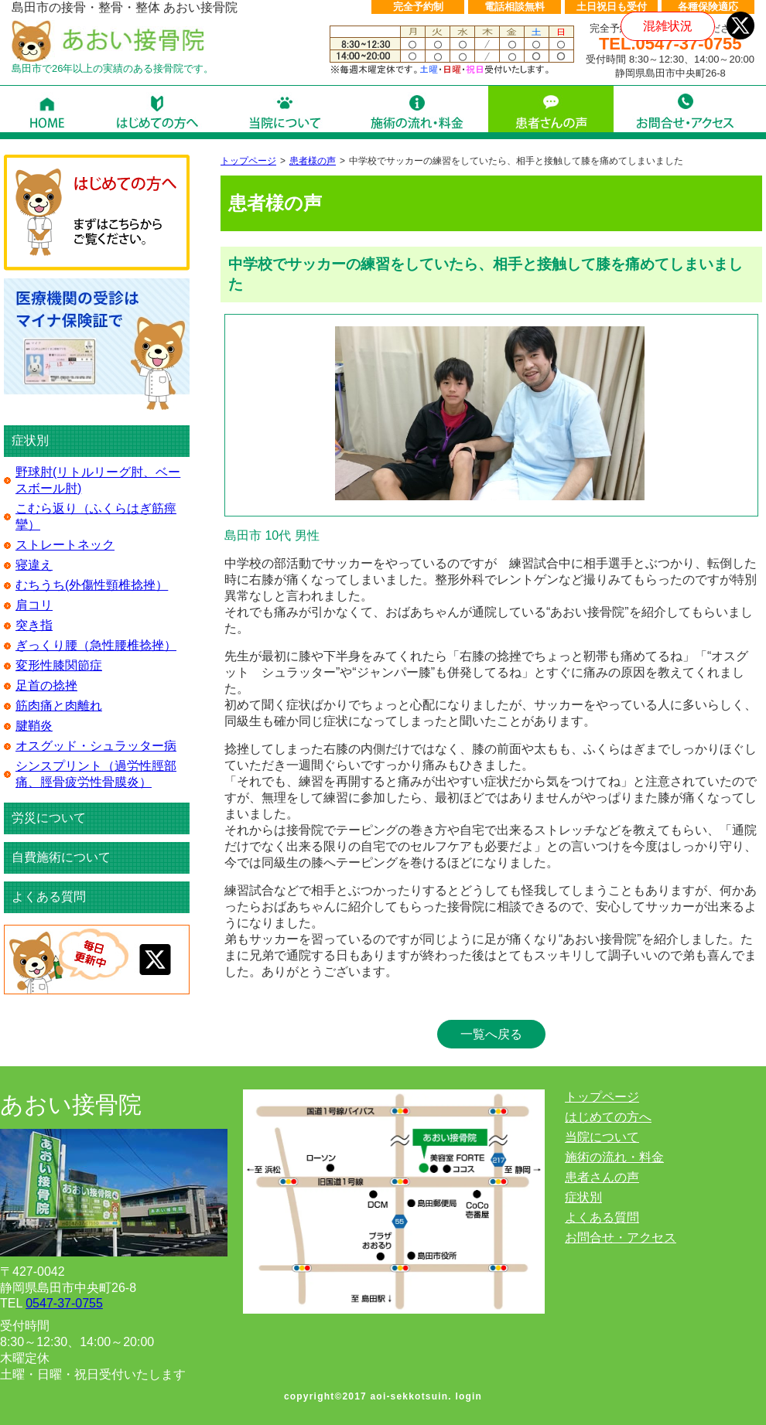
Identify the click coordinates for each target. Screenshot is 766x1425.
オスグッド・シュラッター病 (95, 745)
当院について (602, 1137)
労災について (49, 817)
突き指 (34, 625)
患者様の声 (312, 160)
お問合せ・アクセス (620, 1237)
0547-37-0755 (64, 1303)
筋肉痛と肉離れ (58, 705)
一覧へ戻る (491, 1034)
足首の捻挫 (46, 685)
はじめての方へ (608, 1116)
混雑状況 (667, 25)
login (468, 1396)
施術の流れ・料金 (614, 1157)
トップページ (248, 160)
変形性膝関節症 (58, 665)
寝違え (34, 564)
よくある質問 (49, 896)
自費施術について (61, 857)
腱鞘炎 (34, 725)
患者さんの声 (602, 1177)
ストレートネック (65, 544)
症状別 (583, 1197)
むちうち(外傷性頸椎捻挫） (91, 584)
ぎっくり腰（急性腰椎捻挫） (95, 645)
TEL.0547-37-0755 (670, 43)
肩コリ (34, 605)
